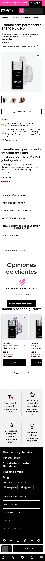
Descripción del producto (17, 195)
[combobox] (31, 11)
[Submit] (22, 11)
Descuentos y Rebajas (17, 452)
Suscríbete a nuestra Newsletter (16, 465)
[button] (14, 373)
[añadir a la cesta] (28, 548)
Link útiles (8, 521)
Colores (27, 17)
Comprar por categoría (15, 496)
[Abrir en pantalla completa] (38, 55)
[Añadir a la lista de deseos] (22, 112)
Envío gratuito (11, 403)
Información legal (13, 529)
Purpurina (35, 17)
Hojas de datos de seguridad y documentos (21, 227)
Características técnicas (17, 211)
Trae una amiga (13, 471)
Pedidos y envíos (12, 505)
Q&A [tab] (23, 250)
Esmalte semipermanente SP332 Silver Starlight (14, 345)
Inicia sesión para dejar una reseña (21, 304)
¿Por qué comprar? (13, 203)
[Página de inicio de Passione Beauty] (7, 10)
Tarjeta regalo (12, 457)
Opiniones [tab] (10, 250)
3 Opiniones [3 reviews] (7, 356)
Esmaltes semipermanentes (12, 17)
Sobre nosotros (11, 513)
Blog (6, 477)
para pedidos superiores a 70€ (10, 409)
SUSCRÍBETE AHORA (35, 3)
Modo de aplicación (13, 218)
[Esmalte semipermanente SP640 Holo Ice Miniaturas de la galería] (14, 99)
